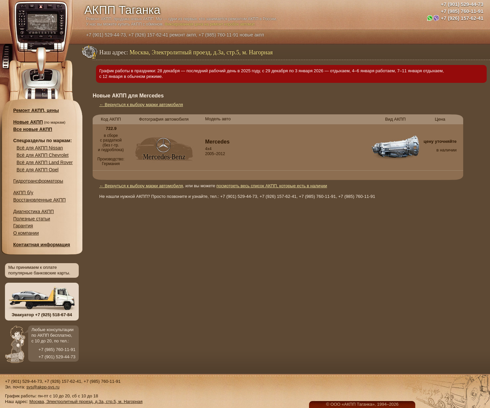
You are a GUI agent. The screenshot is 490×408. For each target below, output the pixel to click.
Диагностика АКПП (33, 211)
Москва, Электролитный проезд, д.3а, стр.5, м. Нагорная (86, 401)
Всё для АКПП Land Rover (45, 162)
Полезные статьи (31, 218)
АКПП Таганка (122, 9)
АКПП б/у (23, 192)
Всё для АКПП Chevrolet (42, 155)
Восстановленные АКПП (39, 200)
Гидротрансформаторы (38, 181)
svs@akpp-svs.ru (43, 386)
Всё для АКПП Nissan (40, 147)
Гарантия (23, 225)
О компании (26, 233)
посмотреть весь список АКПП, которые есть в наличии (271, 185)
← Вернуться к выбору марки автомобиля (141, 104)
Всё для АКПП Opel (38, 169)
